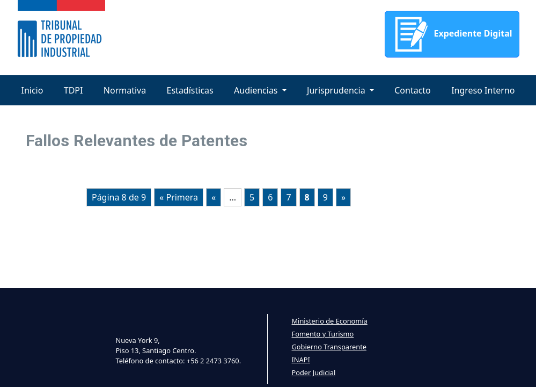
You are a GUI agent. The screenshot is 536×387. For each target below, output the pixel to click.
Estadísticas (190, 90)
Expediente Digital (452, 34)
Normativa (125, 90)
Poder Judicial (314, 372)
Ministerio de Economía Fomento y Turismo (330, 327)
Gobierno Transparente (329, 347)
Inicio (32, 90)
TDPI (73, 90)
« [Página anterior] (213, 197)
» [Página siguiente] (343, 197)
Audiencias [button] (257, 90)
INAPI (301, 359)
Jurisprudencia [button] (337, 90)
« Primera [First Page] (178, 197)
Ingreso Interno (483, 90)
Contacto (412, 90)
